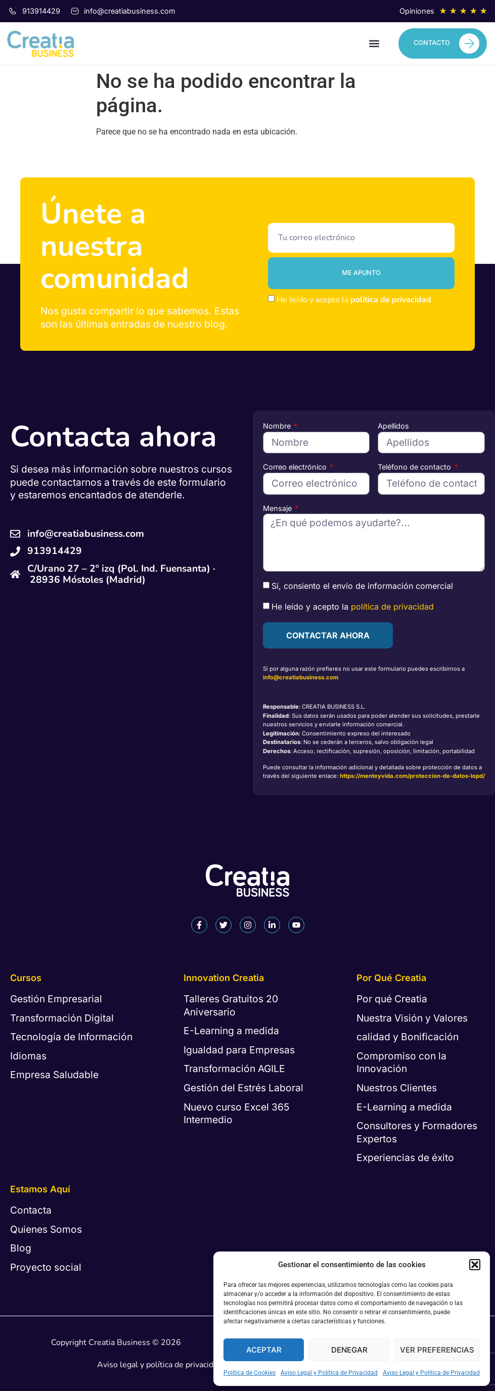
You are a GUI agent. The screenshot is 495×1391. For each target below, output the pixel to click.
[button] (475, 1265)
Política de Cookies (249, 1372)
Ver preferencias (437, 1350)
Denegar (349, 1350)
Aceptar (264, 1350)
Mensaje (278, 508)
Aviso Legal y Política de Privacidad (329, 1372)
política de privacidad (390, 299)
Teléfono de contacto (415, 466)
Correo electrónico (296, 466)
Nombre (278, 426)
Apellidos (393, 426)
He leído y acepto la (354, 299)
